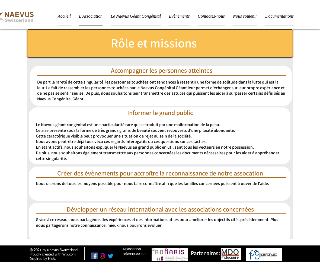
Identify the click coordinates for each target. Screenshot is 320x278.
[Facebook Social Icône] (94, 256)
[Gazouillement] (110, 256)
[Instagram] (102, 256)
